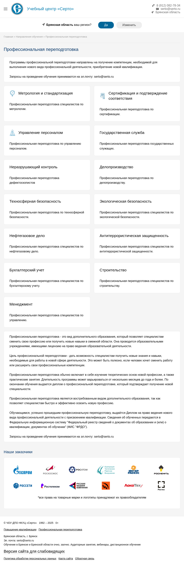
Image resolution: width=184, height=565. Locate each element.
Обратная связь (84, 558)
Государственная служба (122, 132)
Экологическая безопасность (126, 201)
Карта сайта (65, 558)
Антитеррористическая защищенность (134, 235)
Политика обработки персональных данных (30, 558)
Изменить (129, 25)
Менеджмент (21, 304)
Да (106, 25)
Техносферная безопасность (35, 201)
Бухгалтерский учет (26, 270)
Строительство (113, 270)
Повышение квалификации (20, 529)
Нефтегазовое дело (27, 235)
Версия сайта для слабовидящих (34, 551)
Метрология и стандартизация (45, 93)
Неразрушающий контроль (33, 167)
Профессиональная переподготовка (60, 529)
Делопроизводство (116, 167)
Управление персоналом (40, 132)
